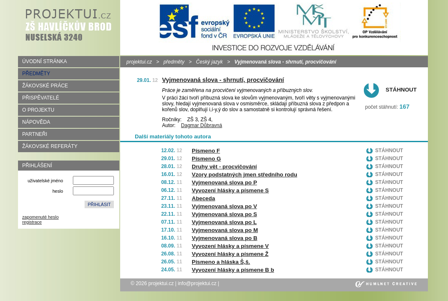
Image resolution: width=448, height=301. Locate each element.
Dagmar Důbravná (201, 125)
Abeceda (203, 198)
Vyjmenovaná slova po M (225, 230)
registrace (32, 221)
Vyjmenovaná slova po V (224, 206)
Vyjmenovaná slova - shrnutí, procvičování (223, 80)
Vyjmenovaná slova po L (224, 222)
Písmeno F (206, 151)
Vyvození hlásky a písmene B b (233, 270)
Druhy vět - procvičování (224, 166)
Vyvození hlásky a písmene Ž (230, 254)
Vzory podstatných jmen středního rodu (244, 174)
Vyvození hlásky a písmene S (230, 190)
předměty (173, 62)
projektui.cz (139, 62)
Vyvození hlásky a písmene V (230, 246)
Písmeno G (206, 159)
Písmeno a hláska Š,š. (221, 262)
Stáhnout (401, 90)
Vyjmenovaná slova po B (224, 238)
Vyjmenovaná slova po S (224, 214)
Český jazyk (209, 62)
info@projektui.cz (197, 283)
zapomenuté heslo (40, 216)
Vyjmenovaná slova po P (224, 182)
